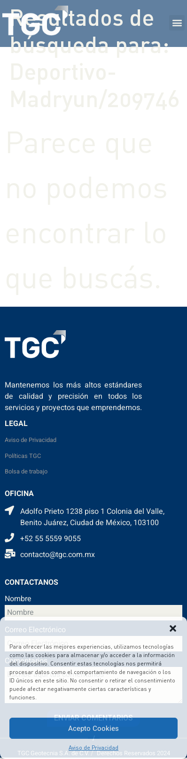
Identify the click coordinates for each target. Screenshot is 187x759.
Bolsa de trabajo (26, 471)
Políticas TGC (23, 456)
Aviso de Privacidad (93, 747)
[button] (173, 628)
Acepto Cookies (93, 728)
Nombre (18, 599)
